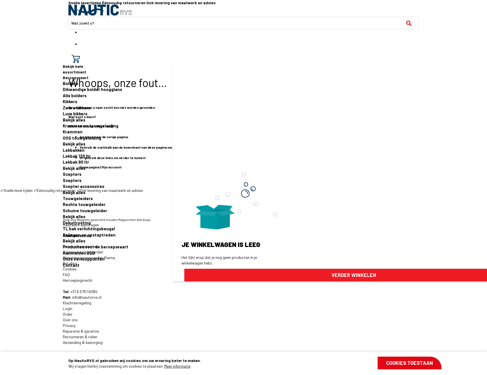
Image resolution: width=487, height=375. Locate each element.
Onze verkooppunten (84, 258)
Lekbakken (74, 150)
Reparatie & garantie (81, 331)
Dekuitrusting (77, 222)
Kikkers (70, 101)
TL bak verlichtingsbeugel (89, 228)
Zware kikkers (76, 107)
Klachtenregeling (77, 302)
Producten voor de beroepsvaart (95, 246)
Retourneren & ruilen (80, 336)
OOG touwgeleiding (82, 137)
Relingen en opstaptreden (89, 234)
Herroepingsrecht (78, 280)
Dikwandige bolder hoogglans (92, 89)
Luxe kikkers (75, 113)
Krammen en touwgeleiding (90, 125)
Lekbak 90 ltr (76, 161)
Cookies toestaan (409, 363)
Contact (71, 265)
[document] (254, 363)
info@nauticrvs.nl (86, 297)
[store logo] (100, 10)
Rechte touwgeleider (84, 204)
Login (67, 308)
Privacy (69, 325)
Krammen (73, 131)
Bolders (70, 83)
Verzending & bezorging (83, 342)
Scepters (72, 174)
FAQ (66, 274)
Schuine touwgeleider (85, 210)
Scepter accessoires (83, 186)
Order (67, 314)
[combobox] (243, 23)
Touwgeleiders (78, 198)
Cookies (70, 268)
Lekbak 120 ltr (77, 156)
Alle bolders (74, 95)
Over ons (70, 319)
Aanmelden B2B (79, 252)
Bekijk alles (74, 119)
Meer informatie (177, 366)
